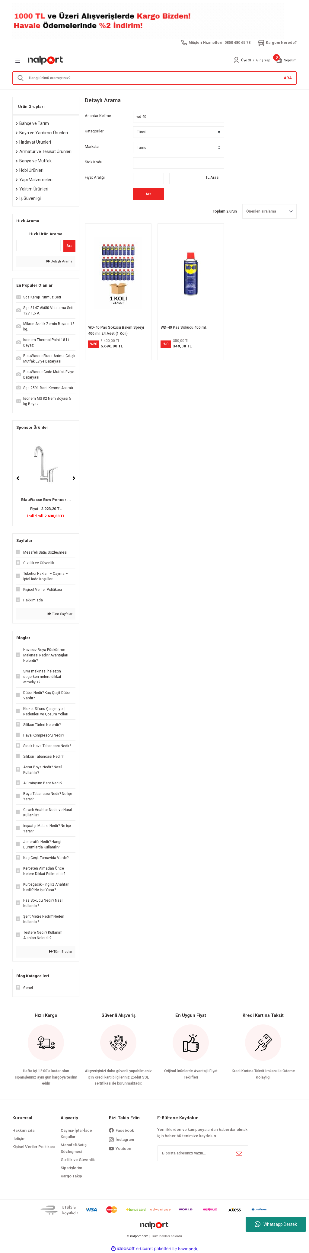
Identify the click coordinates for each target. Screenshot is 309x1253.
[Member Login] (236, 60)
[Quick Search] (38, 245)
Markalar (92, 147)
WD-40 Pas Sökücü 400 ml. (184, 327)
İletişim (18, 1138)
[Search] (154, 78)
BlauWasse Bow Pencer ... (46, 499)
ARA (288, 78)
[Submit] (239, 1153)
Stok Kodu (93, 162)
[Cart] (279, 60)
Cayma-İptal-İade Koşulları (76, 1133)
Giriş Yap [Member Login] (263, 60)
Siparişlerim (71, 1168)
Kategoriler (94, 131)
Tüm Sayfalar (60, 614)
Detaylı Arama (59, 261)
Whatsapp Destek (276, 1224)
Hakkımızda (23, 1130)
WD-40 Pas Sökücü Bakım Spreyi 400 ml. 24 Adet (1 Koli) (116, 330)
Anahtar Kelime (98, 116)
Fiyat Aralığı (95, 177)
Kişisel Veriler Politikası (33, 1146)
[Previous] (17, 478)
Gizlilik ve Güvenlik (78, 1159)
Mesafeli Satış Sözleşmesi (74, 1148)
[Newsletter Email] (202, 1153)
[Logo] (45, 60)
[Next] (73, 478)
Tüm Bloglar (60, 951)
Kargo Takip (71, 1176)
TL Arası (212, 177)
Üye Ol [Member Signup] (246, 60)
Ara (69, 245)
